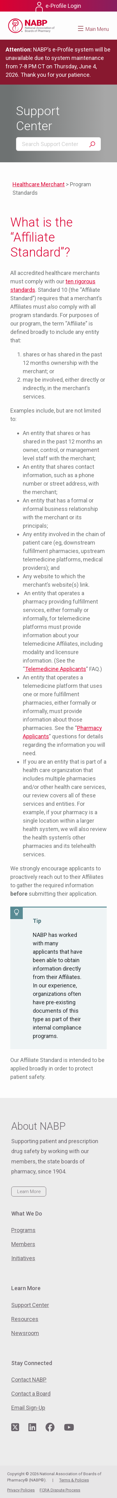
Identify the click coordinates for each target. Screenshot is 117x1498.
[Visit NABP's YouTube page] (69, 1427)
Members (23, 1244)
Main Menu (97, 29)
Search (92, 144)
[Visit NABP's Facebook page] (50, 1427)
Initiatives (23, 1258)
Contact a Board (31, 1393)
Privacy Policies (21, 1490)
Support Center (30, 1305)
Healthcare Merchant (38, 184)
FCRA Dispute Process (60, 1490)
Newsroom (25, 1333)
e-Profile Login (63, 5)
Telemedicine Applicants (55, 669)
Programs (23, 1230)
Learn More (29, 1191)
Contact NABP (28, 1379)
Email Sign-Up (28, 1407)
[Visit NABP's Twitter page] (15, 1427)
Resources (24, 1319)
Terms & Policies (74, 1480)
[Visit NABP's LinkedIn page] (32, 1427)
